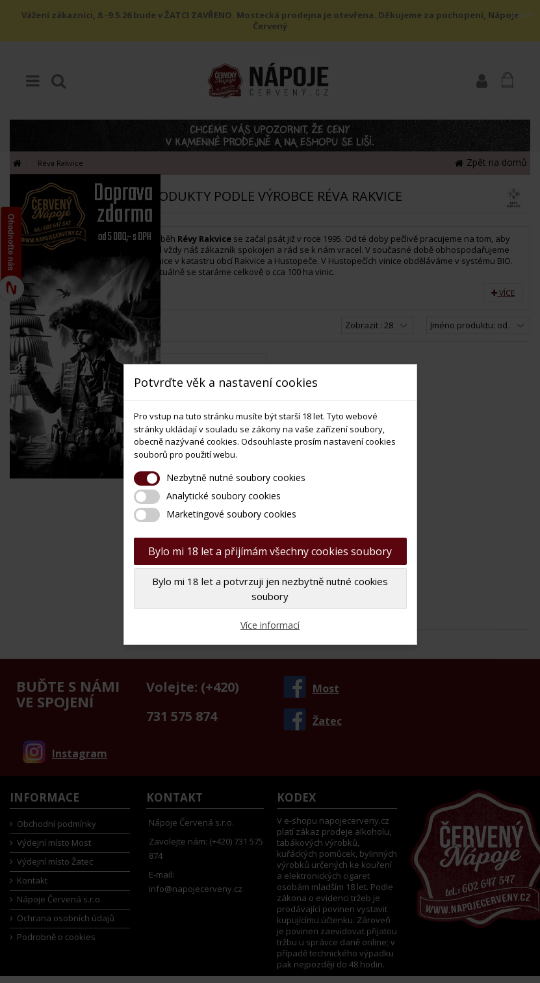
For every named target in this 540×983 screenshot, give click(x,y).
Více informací (270, 625)
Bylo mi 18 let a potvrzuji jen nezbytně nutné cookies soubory (270, 589)
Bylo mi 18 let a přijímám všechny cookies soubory (270, 551)
